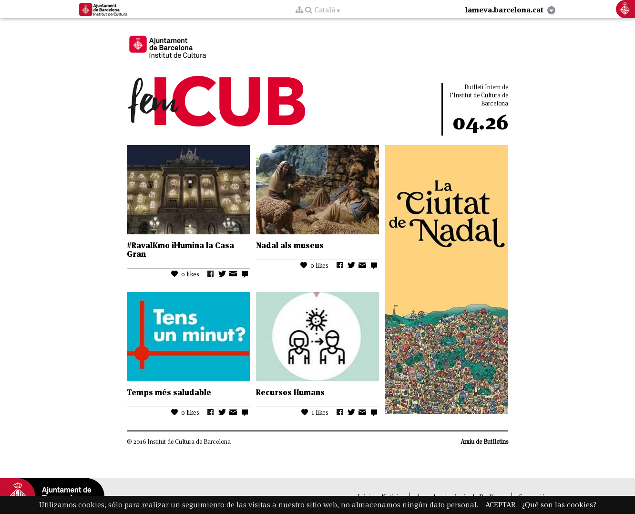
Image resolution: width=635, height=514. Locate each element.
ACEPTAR (500, 505)
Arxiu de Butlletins (484, 442)
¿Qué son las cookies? (559, 505)
